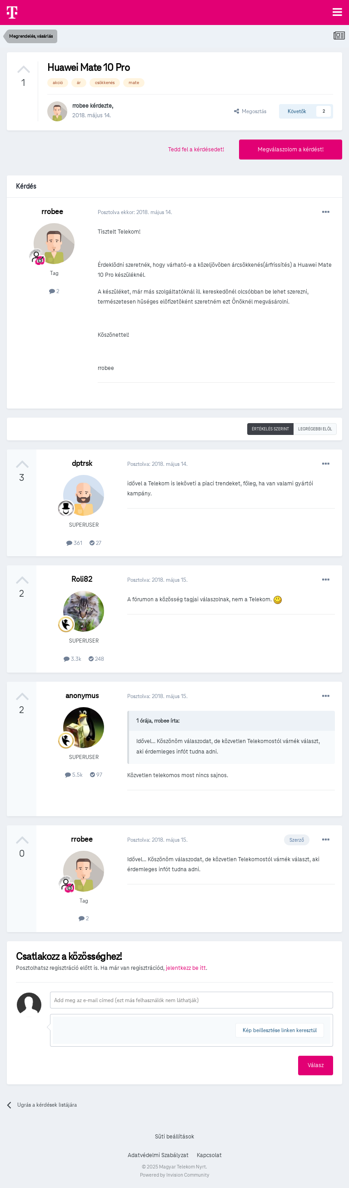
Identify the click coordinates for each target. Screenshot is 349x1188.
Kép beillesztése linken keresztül (280, 1030)
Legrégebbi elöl (315, 429)
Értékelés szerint (270, 429)
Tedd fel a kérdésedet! (196, 149)
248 (96, 658)
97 (96, 774)
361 (74, 542)
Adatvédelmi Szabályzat (158, 1155)
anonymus (82, 695)
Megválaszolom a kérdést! (291, 149)
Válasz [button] (316, 1065)
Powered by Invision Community (174, 1175)
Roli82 (81, 579)
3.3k (72, 658)
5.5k (74, 774)
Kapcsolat (209, 1155)
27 (95, 542)
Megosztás (250, 111)
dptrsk (82, 463)
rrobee (80, 106)
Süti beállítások (174, 1136)
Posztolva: (157, 463)
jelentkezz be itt (186, 968)
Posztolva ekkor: (135, 212)
